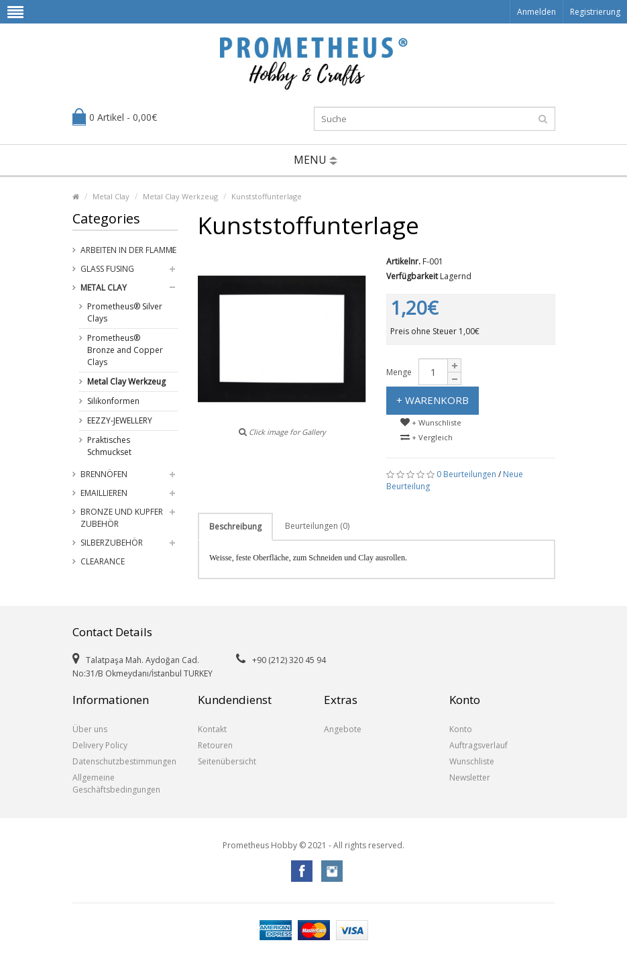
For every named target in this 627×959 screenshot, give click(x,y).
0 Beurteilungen (466, 474)
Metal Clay (111, 196)
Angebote (342, 729)
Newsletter (469, 777)
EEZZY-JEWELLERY (119, 420)
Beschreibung (235, 526)
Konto (460, 729)
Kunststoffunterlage (266, 196)
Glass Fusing (107, 268)
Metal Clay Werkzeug (180, 196)
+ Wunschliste (430, 422)
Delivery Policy (99, 745)
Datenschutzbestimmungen (124, 761)
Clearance (102, 561)
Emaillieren (103, 493)
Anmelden (536, 11)
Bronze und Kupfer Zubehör (121, 517)
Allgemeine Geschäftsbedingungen (116, 783)
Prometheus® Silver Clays (124, 312)
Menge (399, 372)
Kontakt (212, 729)
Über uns (89, 729)
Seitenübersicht (227, 761)
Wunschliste (471, 761)
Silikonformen (113, 401)
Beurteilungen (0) (317, 526)
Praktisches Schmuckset (109, 446)
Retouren (215, 745)
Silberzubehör (111, 542)
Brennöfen (103, 474)
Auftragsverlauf (478, 745)
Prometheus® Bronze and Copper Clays (125, 350)
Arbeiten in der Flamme (128, 250)
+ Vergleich (426, 437)
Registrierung (595, 11)
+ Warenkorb (432, 400)
